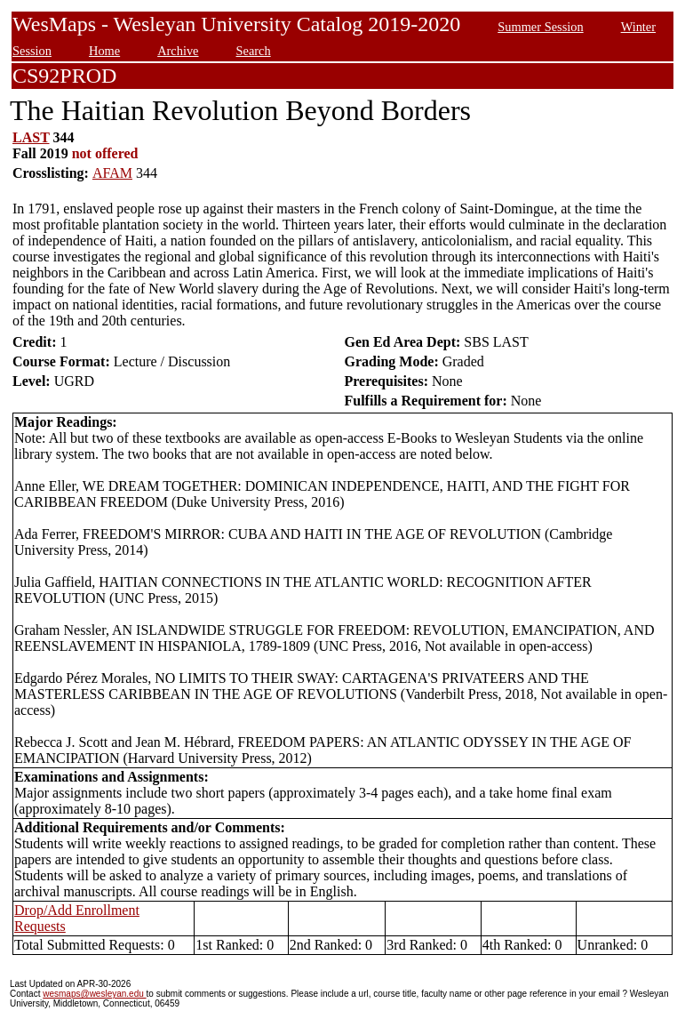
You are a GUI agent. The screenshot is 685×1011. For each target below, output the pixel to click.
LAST (31, 137)
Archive (177, 51)
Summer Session (540, 27)
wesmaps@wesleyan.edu (94, 994)
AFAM (112, 173)
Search (253, 51)
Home (104, 51)
